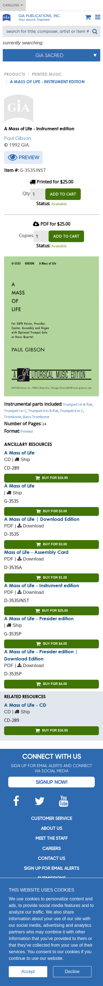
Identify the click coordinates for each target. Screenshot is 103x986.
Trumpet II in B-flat (43, 410)
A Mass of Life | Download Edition (41, 519)
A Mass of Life (19, 452)
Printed (27, 431)
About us (51, 828)
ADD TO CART (63, 194)
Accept (28, 971)
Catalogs (13, 5)
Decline (72, 971)
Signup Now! (51, 782)
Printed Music (47, 74)
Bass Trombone (36, 416)
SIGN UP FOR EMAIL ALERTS (51, 868)
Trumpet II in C (71, 410)
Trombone (12, 416)
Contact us (51, 858)
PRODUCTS (14, 74)
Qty (26, 193)
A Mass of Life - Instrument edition (41, 585)
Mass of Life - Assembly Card (36, 552)
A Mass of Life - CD (25, 705)
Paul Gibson (17, 138)
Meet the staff (51, 838)
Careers (51, 848)
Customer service (51, 818)
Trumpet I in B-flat (77, 404)
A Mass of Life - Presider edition (39, 618)
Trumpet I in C (15, 410)
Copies (26, 235)
